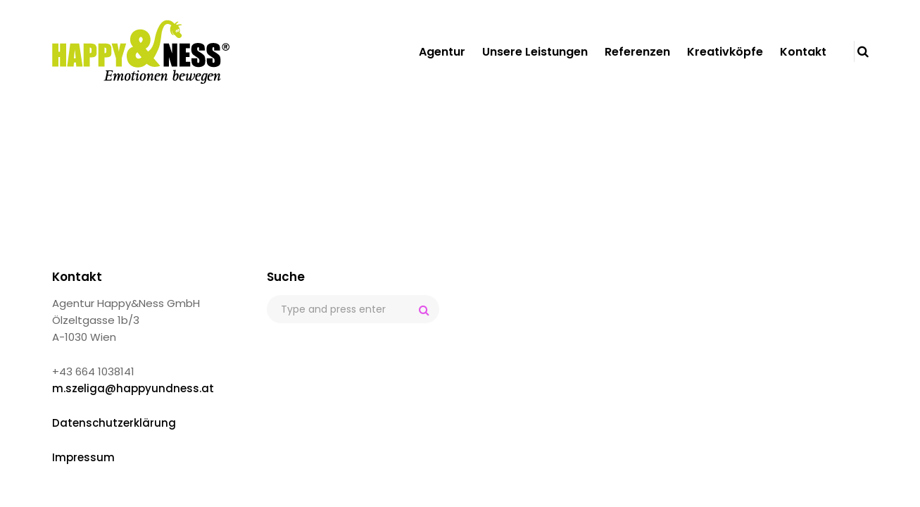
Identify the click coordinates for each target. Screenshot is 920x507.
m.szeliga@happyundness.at (133, 388)
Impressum (83, 457)
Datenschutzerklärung (114, 422)
